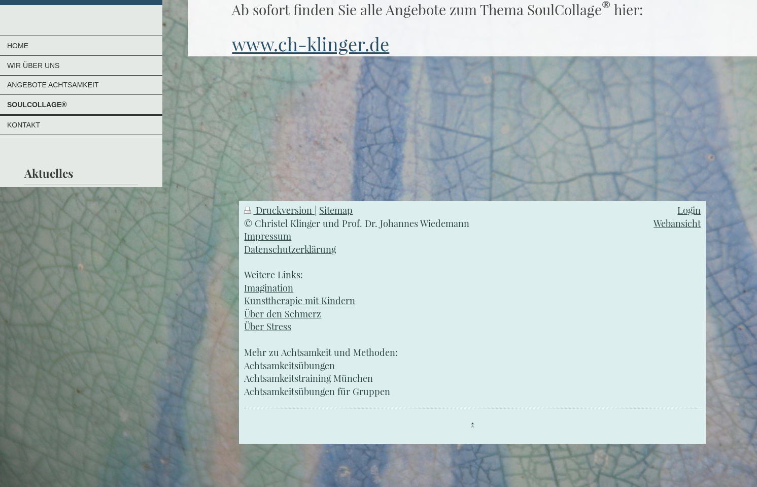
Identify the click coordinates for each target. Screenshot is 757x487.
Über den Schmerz (282, 313)
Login (689, 210)
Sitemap (336, 210)
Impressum (267, 236)
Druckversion (279, 210)
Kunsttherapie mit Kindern (299, 300)
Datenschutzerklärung (290, 249)
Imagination (268, 287)
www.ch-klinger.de (310, 43)
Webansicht (677, 223)
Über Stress (267, 326)
